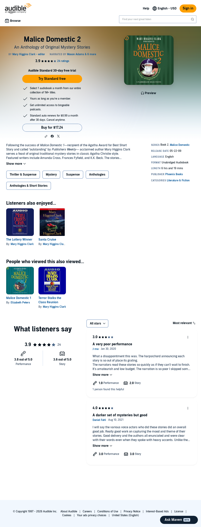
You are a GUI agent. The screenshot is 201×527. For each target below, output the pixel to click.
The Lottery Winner (19, 240)
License (178, 511)
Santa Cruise (47, 240)
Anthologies (97, 175)
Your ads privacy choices (91, 515)
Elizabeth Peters (20, 302)
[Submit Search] (192, 19)
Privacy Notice (132, 511)
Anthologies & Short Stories (29, 186)
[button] (46, 136)
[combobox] (157, 19)
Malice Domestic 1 (18, 298)
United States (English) (125, 515)
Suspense (73, 175)
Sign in (188, 8)
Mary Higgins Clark (22, 244)
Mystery (51, 175)
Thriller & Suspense (23, 175)
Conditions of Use (107, 511)
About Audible (68, 511)
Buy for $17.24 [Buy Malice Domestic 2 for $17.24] (52, 128)
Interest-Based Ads (157, 511)
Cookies (66, 515)
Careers (87, 511)
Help (146, 8)
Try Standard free (52, 79)
